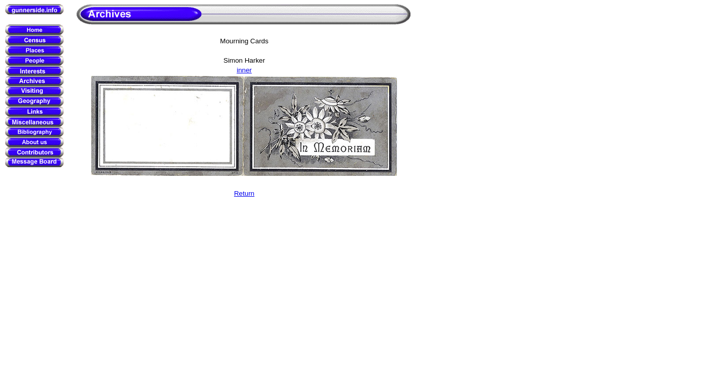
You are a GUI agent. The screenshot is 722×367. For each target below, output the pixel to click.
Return (244, 193)
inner (244, 70)
